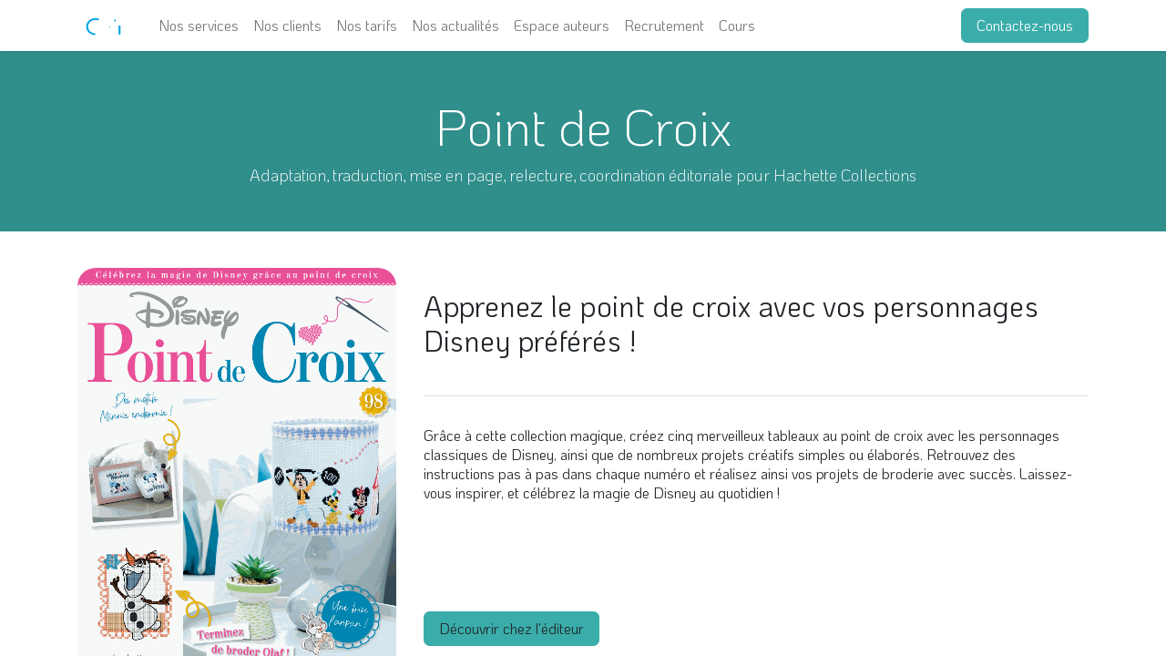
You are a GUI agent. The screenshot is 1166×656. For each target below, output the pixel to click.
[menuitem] (198, 25)
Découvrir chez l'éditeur (511, 628)
